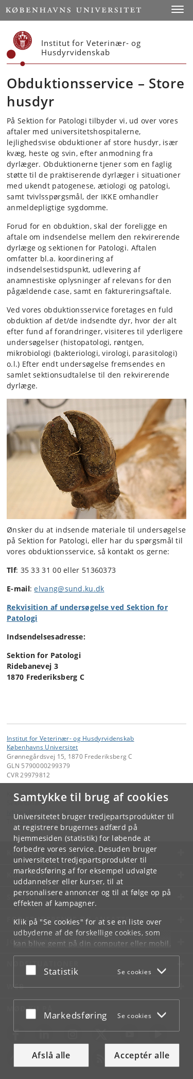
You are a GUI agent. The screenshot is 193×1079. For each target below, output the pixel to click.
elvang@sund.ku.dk (69, 588)
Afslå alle (51, 1055)
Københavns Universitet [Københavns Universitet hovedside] (42, 747)
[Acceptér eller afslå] (33, 969)
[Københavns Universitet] (19, 48)
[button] (177, 9)
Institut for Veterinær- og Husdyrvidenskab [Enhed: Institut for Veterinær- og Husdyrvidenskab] (70, 738)
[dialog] (96, 931)
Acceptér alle (141, 1055)
